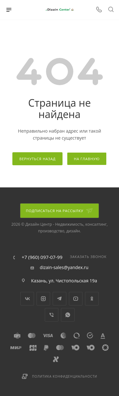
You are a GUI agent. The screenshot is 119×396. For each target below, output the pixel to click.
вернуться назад (37, 158)
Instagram (43, 298)
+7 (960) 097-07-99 (42, 257)
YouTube (76, 298)
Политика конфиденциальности (64, 376)
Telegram (59, 298)
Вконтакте (27, 298)
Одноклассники (92, 298)
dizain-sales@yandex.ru (64, 267)
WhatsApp (68, 315)
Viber (51, 315)
